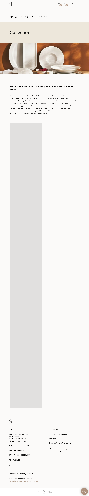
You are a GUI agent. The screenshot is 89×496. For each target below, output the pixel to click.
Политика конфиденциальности (21, 474)
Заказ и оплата (15, 466)
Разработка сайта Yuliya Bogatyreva (23, 481)
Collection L (45, 16)
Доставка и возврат (17, 470)
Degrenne (29, 16)
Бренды (14, 16)
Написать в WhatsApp (58, 434)
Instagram (53, 439)
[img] (11, 422)
